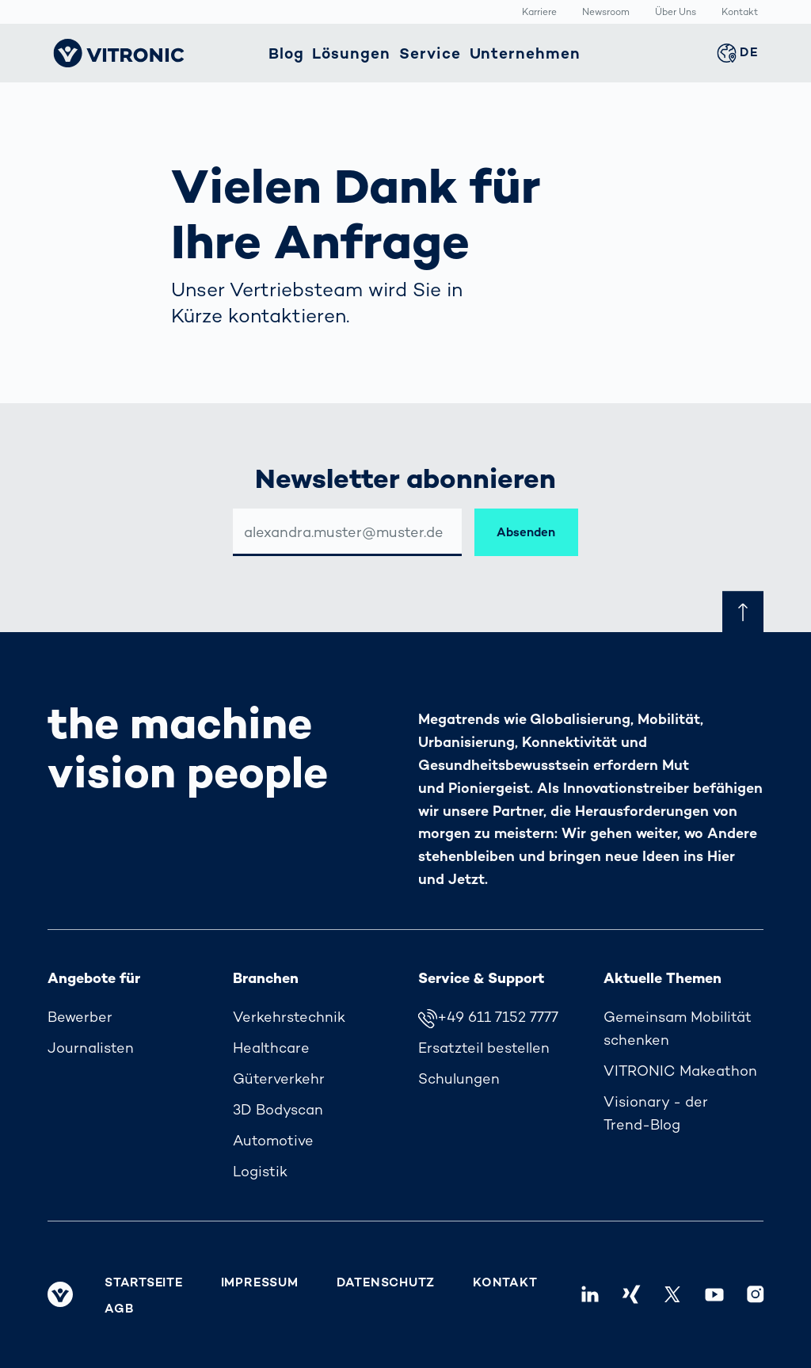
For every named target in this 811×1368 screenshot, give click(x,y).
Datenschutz (386, 1282)
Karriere (539, 12)
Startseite (144, 1282)
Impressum (260, 1282)
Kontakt (740, 12)
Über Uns (675, 12)
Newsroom (606, 12)
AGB (119, 1309)
